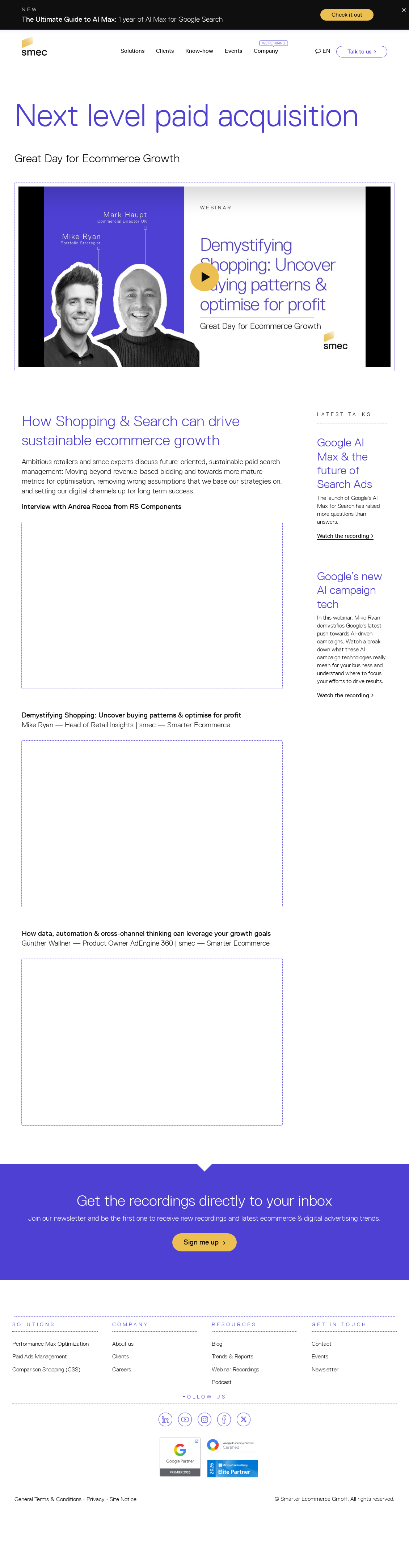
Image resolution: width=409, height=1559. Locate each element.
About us (123, 1343)
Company (269, 48)
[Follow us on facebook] (226, 1419)
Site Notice (123, 1499)
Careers (121, 1369)
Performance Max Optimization (50, 1343)
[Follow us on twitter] (243, 1419)
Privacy (96, 1499)
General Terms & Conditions (47, 1499)
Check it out (347, 14)
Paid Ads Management (39, 1356)
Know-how (199, 50)
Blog (217, 1343)
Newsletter (325, 1369)
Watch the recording (345, 535)
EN (322, 50)
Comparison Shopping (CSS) (46, 1369)
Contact (322, 1343)
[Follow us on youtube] (187, 1419)
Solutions (132, 50)
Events (233, 50)
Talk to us (361, 51)
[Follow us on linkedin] (168, 1419)
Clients (165, 50)
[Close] (403, 9)
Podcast (222, 1382)
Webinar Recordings (235, 1369)
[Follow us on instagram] (207, 1419)
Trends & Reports (232, 1356)
